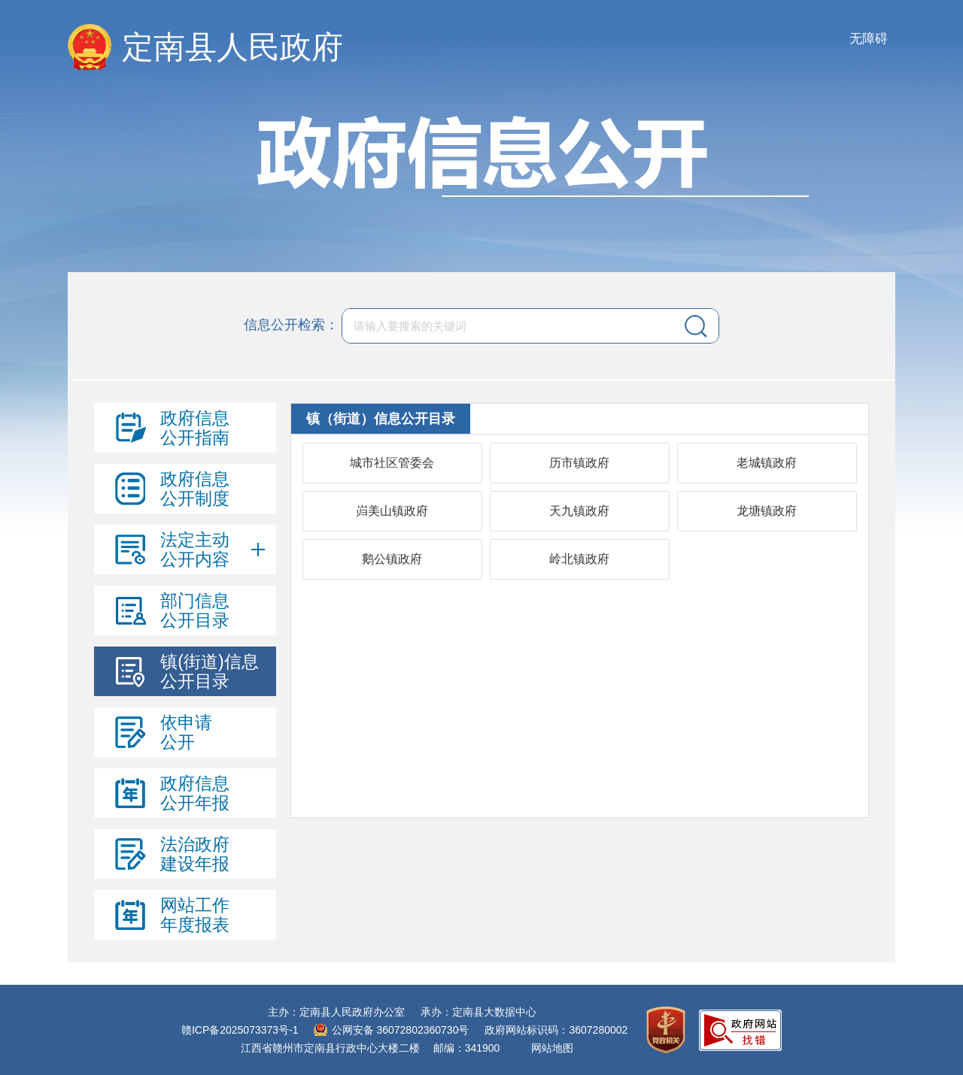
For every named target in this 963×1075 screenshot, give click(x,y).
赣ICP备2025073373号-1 (240, 1030)
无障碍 (868, 39)
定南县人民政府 (232, 47)
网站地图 (552, 1048)
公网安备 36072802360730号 (400, 1030)
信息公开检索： (291, 324)
